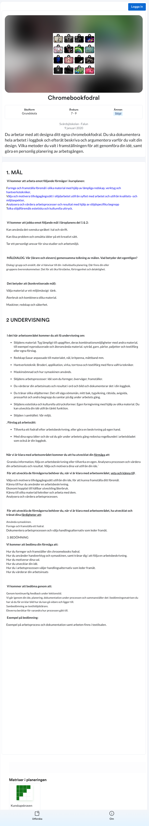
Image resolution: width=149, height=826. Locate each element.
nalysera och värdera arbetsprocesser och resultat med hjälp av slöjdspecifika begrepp (63, 204)
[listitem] (37, 817)
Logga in (137, 6)
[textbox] (74, 458)
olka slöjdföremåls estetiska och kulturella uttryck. (40, 208)
